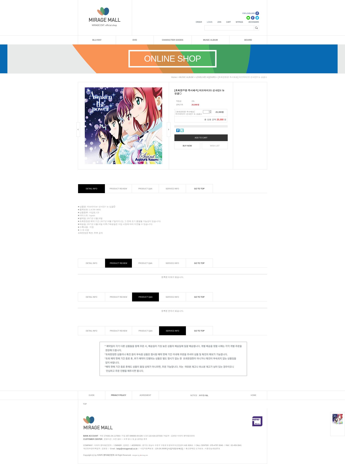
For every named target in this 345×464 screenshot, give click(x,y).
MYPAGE (239, 22)
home (174, 77)
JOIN (219, 22)
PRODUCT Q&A (145, 189)
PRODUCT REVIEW (118, 189)
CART (228, 22)
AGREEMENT (145, 395)
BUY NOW (187, 146)
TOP (85, 404)
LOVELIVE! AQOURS (206, 77)
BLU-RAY (96, 40)
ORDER (199, 22)
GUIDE (91, 395)
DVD (135, 40)
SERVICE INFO (172, 189)
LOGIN (209, 22)
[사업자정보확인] (175, 449)
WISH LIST (215, 146)
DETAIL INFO (91, 189)
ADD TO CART (201, 138)
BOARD (248, 40)
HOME (253, 395)
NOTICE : (194, 395)
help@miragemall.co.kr (127, 449)
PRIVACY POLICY (118, 395)
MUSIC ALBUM (210, 40)
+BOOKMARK (253, 22)
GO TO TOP (199, 189)
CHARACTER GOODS (172, 40)
